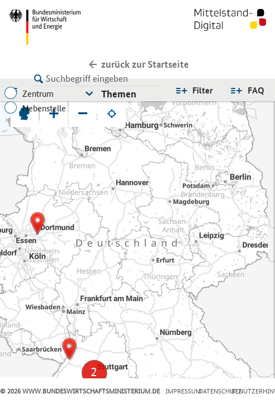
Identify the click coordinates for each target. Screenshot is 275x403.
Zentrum (38, 93)
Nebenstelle (44, 108)
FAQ (256, 90)
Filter (202, 90)
